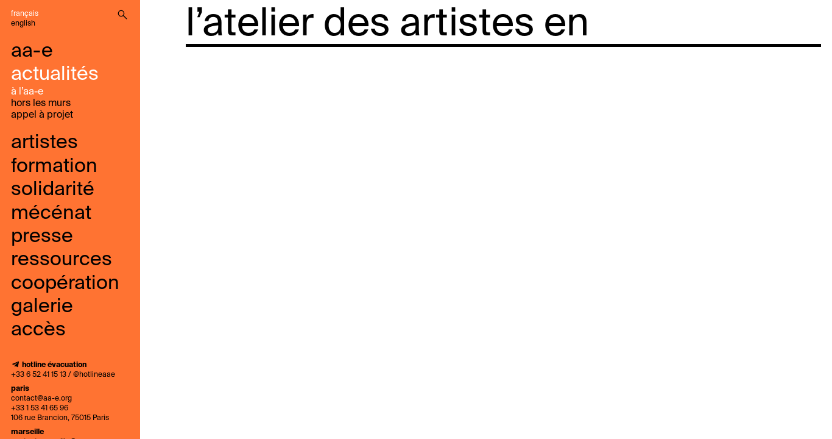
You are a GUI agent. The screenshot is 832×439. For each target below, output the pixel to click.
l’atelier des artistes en (387, 24)
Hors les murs (41, 104)
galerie (42, 306)
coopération (65, 283)
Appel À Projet (42, 115)
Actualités (55, 74)
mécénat (51, 213)
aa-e (32, 51)
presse (42, 236)
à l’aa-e (27, 92)
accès (38, 330)
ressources (61, 259)
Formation (54, 166)
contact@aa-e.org (41, 398)
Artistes (44, 142)
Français (24, 14)
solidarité (52, 189)
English (23, 23)
